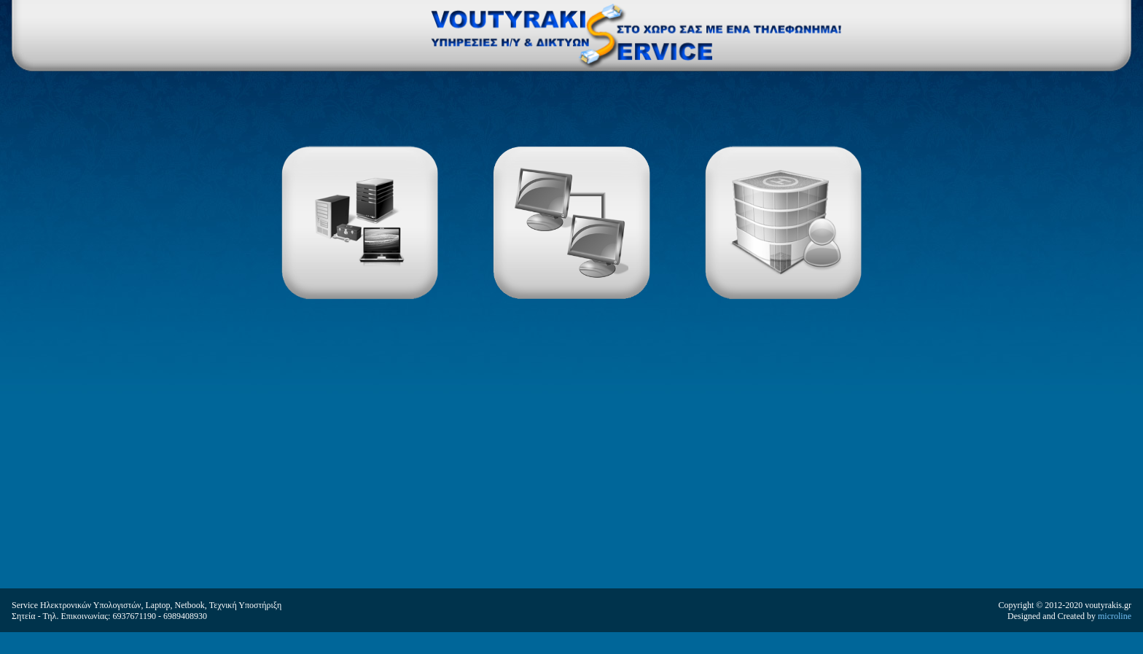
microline (1114, 616)
